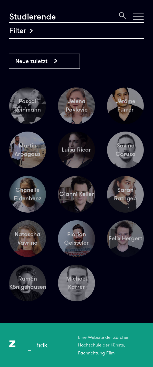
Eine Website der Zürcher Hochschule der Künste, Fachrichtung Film (103, 345)
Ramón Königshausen (27, 282)
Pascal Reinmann (27, 105)
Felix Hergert (125, 238)
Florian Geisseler (76, 238)
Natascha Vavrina (27, 238)
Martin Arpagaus (28, 149)
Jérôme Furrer (125, 105)
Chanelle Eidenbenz (27, 194)
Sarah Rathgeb (125, 194)
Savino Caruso (125, 149)
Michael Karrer (76, 282)
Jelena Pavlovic (77, 105)
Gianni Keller (76, 194)
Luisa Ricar (76, 149)
